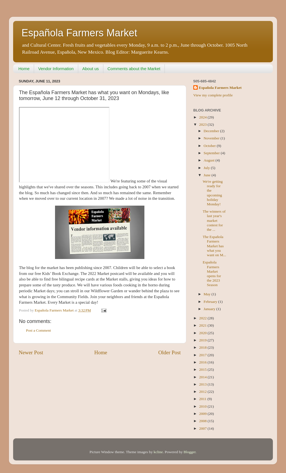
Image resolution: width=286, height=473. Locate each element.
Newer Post (31, 352)
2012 (203, 391)
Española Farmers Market (79, 33)
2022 (203, 318)
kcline (158, 452)
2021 (203, 325)
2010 (203, 406)
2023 (203, 124)
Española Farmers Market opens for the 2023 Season (212, 273)
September (212, 153)
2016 (203, 362)
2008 (203, 421)
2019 (203, 340)
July (207, 168)
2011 (203, 399)
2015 (203, 369)
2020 (203, 333)
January (210, 309)
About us (90, 68)
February (211, 302)
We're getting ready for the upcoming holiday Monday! (213, 192)
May (207, 294)
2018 (203, 347)
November (212, 138)
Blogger (189, 452)
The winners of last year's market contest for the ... (214, 220)
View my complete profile (213, 95)
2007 (203, 428)
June (207, 175)
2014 (203, 377)
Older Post (169, 352)
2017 (203, 355)
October (210, 146)
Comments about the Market (134, 68)
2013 (203, 384)
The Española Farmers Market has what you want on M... (214, 246)
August (209, 160)
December (212, 131)
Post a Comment (38, 330)
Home (24, 68)
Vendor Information (56, 68)
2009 (203, 414)
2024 (203, 117)
